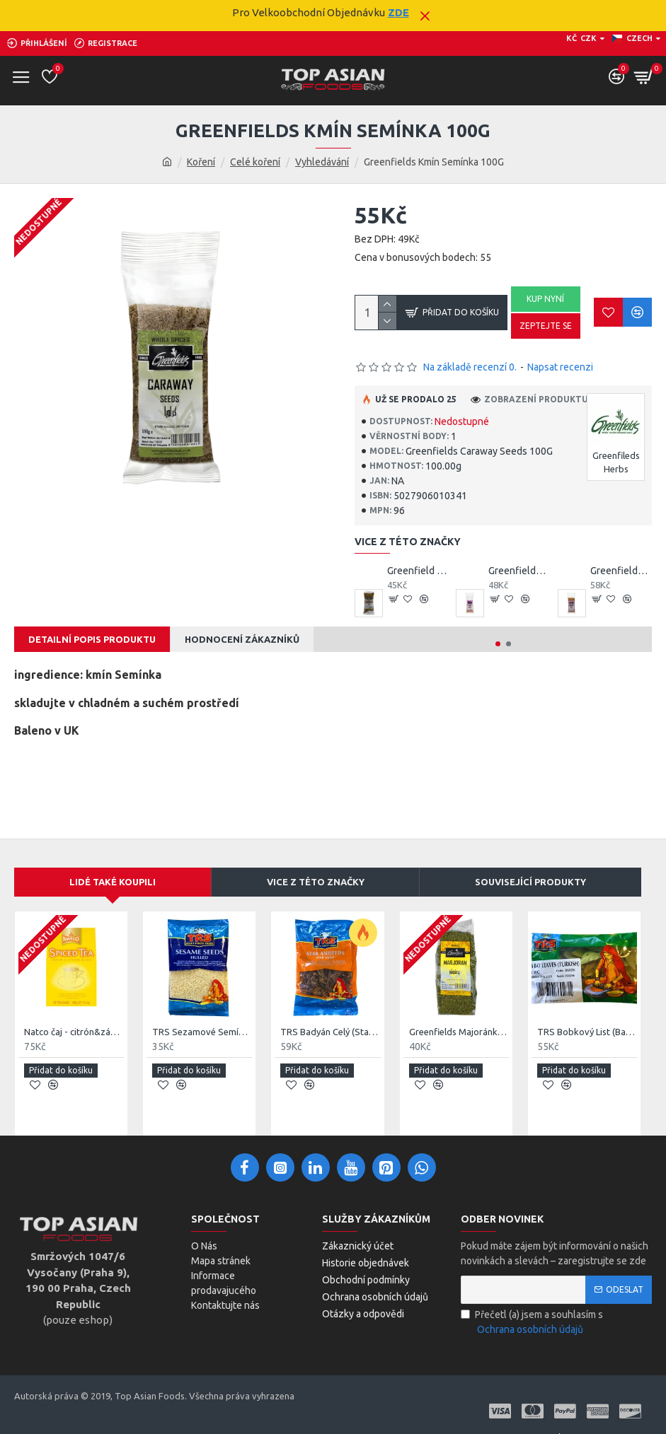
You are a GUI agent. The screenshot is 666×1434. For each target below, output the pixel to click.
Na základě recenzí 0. (470, 367)
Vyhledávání (322, 162)
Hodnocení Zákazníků (242, 639)
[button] (497, 643)
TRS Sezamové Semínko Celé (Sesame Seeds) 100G (202, 1032)
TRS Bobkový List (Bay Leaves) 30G (587, 1032)
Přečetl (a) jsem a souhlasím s (532, 1323)
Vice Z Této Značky (315, 882)
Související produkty (530, 882)
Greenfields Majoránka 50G (459, 1032)
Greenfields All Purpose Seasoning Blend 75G (519, 570)
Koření (201, 162)
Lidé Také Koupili (112, 882)
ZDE (398, 12)
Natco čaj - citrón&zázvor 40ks (74, 1032)
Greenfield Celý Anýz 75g (418, 570)
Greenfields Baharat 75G (621, 570)
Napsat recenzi (560, 367)
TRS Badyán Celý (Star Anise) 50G (330, 1032)
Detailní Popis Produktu (92, 639)
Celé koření (255, 162)
